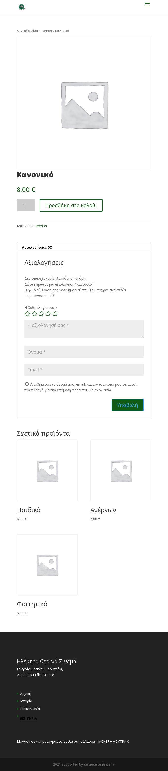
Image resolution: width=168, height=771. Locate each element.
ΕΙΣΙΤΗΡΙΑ (28, 718)
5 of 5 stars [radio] (55, 314)
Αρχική (25, 693)
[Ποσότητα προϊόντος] (26, 205)
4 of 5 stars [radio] (48, 314)
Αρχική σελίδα (27, 31)
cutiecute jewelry (99, 764)
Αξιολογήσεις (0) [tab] (37, 247)
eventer (46, 31)
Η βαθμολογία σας (40, 307)
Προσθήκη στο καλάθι (71, 205)
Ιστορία (26, 701)
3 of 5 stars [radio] (41, 314)
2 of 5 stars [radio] (34, 314)
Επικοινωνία (30, 708)
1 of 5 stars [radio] (27, 314)
